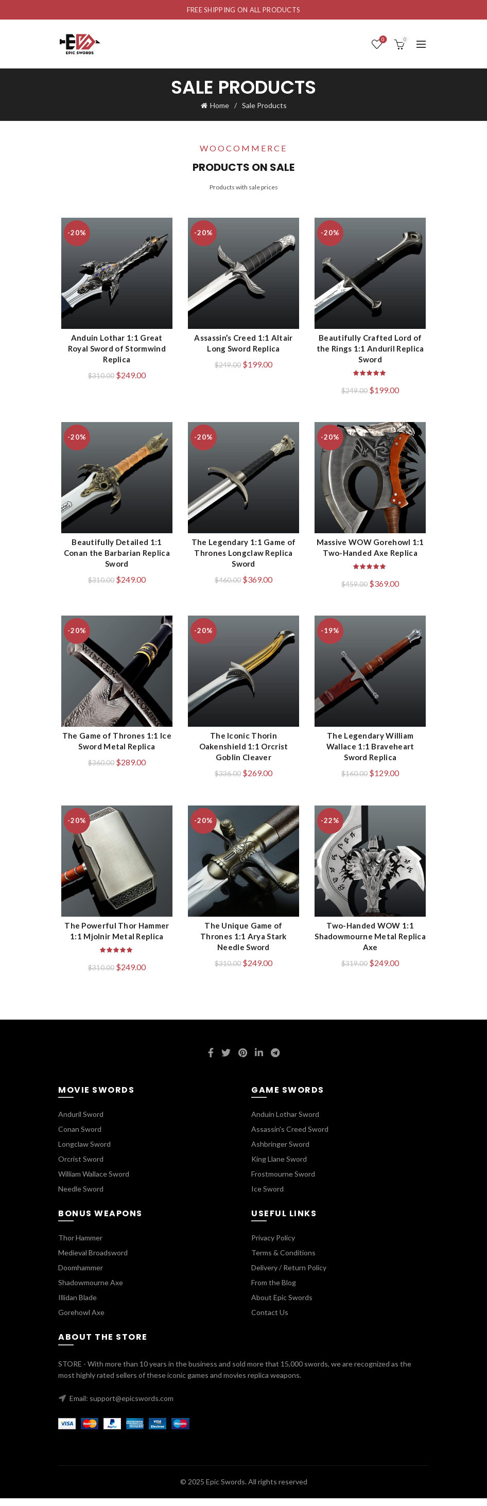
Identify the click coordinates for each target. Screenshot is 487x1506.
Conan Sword (79, 1136)
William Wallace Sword (93, 1181)
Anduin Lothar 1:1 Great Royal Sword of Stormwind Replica (115, 350)
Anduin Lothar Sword (285, 1121)
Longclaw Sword (84, 1151)
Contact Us (269, 1320)
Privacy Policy (273, 1245)
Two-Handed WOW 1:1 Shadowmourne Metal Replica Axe (372, 944)
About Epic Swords (281, 1305)
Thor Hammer (80, 1245)
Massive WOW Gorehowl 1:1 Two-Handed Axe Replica (372, 551)
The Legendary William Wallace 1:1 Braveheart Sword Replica (372, 752)
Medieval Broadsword (93, 1260)
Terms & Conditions (283, 1260)
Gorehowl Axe (81, 1320)
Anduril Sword (80, 1121)
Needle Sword (80, 1196)
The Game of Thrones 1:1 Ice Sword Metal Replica (114, 747)
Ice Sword (267, 1196)
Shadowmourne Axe (90, 1290)
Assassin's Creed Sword (289, 1136)
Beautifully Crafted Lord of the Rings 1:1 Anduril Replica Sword (372, 350)
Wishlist (382, 40)
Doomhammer (80, 1275)
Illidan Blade (77, 1305)
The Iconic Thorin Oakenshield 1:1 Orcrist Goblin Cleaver (243, 752)
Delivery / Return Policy (288, 1275)
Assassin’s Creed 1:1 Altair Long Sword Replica (243, 345)
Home (219, 105)
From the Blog (273, 1290)
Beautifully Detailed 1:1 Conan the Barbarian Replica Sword (115, 556)
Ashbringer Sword (280, 1151)
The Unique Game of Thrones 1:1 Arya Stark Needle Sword (244, 939)
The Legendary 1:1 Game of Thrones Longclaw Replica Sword (244, 556)
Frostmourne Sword (283, 1181)
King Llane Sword (279, 1166)
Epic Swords (225, 1489)
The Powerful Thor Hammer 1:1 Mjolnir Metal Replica (114, 939)
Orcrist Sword (80, 1166)
